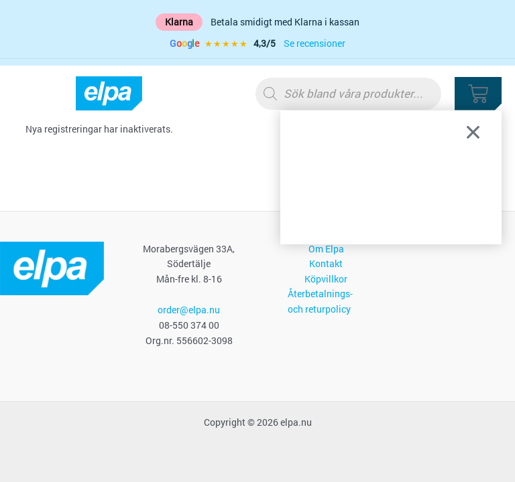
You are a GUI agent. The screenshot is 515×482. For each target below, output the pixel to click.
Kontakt (326, 264)
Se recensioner (314, 43)
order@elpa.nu (189, 310)
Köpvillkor (325, 279)
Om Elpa (326, 249)
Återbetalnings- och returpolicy (320, 301)
